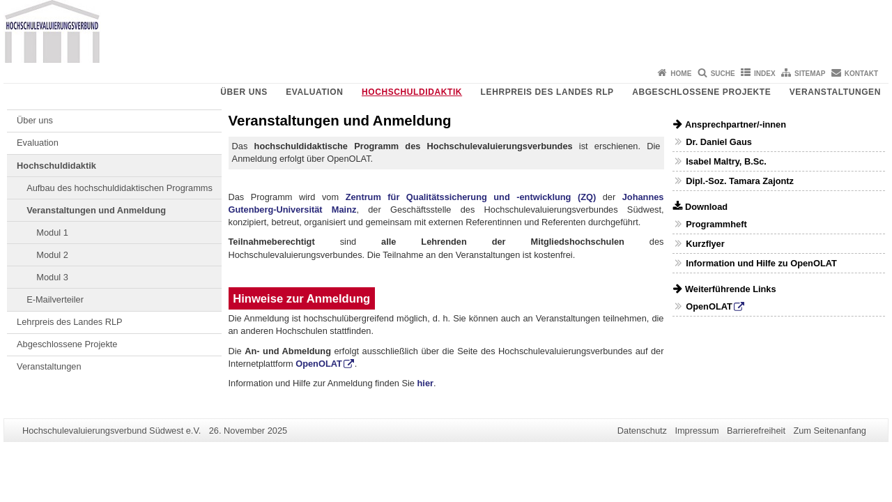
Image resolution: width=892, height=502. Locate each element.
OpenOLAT (318, 363)
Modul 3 (52, 277)
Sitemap (809, 73)
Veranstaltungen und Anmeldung (96, 210)
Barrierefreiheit (756, 430)
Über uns (243, 92)
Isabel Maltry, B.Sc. (726, 161)
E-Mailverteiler (55, 299)
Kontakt (861, 73)
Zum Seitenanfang (829, 430)
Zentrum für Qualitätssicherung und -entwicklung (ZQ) (471, 197)
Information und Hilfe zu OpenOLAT (761, 263)
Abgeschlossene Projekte (701, 92)
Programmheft (716, 224)
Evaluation (314, 92)
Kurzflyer (705, 243)
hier (425, 383)
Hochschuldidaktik (412, 92)
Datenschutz (642, 430)
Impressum (696, 430)
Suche (723, 73)
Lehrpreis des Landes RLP (547, 92)
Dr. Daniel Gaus (719, 142)
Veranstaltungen (835, 92)
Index (765, 73)
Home (680, 73)
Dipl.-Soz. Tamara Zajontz (740, 181)
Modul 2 (52, 255)
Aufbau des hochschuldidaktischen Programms (119, 188)
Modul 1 (52, 232)
